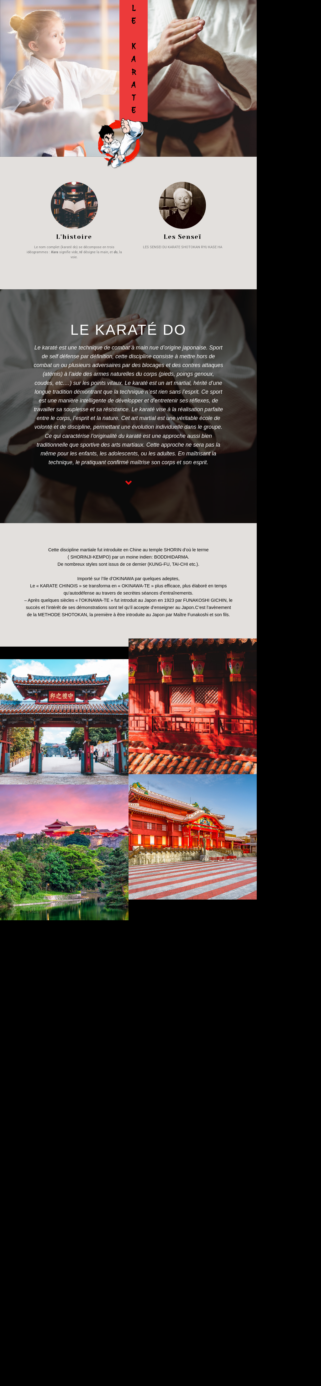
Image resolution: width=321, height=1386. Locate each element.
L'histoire (74, 236)
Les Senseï (183, 236)
